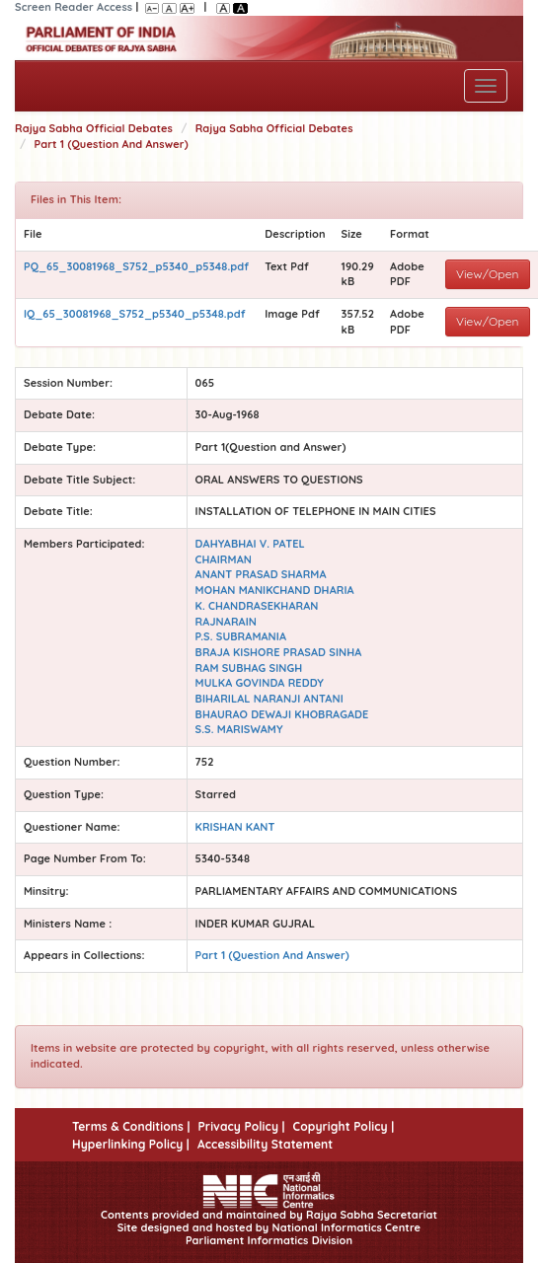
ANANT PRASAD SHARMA (261, 574)
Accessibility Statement (265, 1144)
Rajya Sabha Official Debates (94, 128)
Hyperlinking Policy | (131, 1144)
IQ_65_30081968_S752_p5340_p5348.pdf (135, 314)
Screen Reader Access (73, 7)
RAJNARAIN (226, 622)
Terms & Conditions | (131, 1126)
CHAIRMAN (223, 559)
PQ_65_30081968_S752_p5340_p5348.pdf (136, 266)
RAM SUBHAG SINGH (249, 668)
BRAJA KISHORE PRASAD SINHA (278, 652)
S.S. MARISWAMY (239, 729)
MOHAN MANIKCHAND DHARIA (274, 590)
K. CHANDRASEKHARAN (257, 606)
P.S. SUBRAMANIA (240, 636)
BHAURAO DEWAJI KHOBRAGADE (282, 714)
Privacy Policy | (240, 1126)
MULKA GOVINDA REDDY (259, 683)
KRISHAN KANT (235, 827)
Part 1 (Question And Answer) (112, 144)
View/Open (487, 273)
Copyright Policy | (344, 1126)
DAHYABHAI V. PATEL (250, 544)
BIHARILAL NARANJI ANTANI (269, 699)
